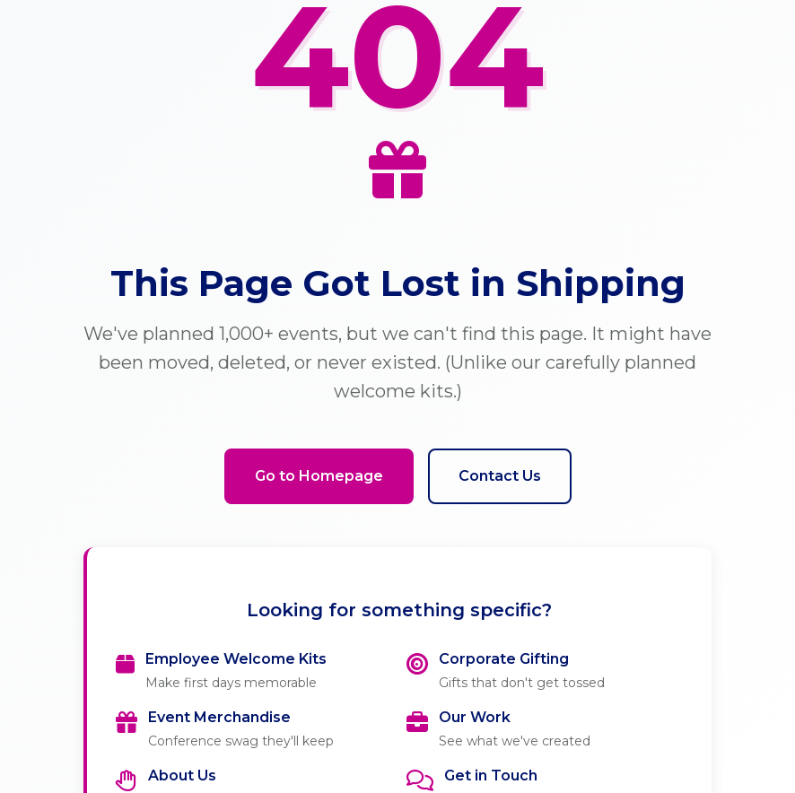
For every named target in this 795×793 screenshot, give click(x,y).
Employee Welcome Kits (236, 658)
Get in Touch (490, 775)
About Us (182, 775)
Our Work (475, 717)
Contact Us (500, 475)
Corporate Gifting (504, 658)
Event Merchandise (219, 717)
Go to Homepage (319, 475)
